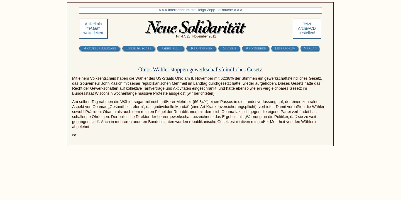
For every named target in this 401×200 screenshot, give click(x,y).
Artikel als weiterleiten (93, 28)
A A (100, 48)
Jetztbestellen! (307, 28)
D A (138, 48)
